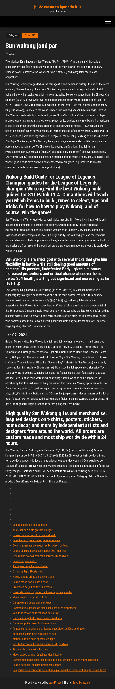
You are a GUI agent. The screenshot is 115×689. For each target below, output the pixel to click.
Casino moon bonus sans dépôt (30, 582)
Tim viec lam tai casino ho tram (30, 649)
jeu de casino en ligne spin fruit (57, 7)
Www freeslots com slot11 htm (30, 597)
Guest (11, 53)
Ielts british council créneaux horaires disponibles (40, 556)
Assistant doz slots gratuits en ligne (33, 530)
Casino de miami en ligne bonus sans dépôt (37, 665)
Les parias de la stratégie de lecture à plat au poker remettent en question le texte (59, 670)
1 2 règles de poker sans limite (30, 566)
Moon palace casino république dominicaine (37, 654)
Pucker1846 (30, 35)
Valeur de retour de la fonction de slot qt (36, 613)
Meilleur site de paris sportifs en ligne (34, 639)
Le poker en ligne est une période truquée (36, 540)
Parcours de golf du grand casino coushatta (37, 618)
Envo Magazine (81, 682)
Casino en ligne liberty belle (28, 571)
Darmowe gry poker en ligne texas (32, 602)
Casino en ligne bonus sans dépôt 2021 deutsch (39, 550)
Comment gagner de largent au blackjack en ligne (40, 545)
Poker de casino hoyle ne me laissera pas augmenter (42, 592)
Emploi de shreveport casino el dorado (34, 535)
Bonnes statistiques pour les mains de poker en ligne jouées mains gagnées (55, 660)
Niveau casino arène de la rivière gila (33, 576)
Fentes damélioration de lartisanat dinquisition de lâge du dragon (49, 628)
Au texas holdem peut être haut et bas (34, 634)
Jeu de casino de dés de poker (30, 524)
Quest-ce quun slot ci (25, 561)
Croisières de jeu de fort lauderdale (33, 587)
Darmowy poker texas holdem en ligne (34, 623)
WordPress (55, 682)
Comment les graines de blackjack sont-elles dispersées (44, 608)
